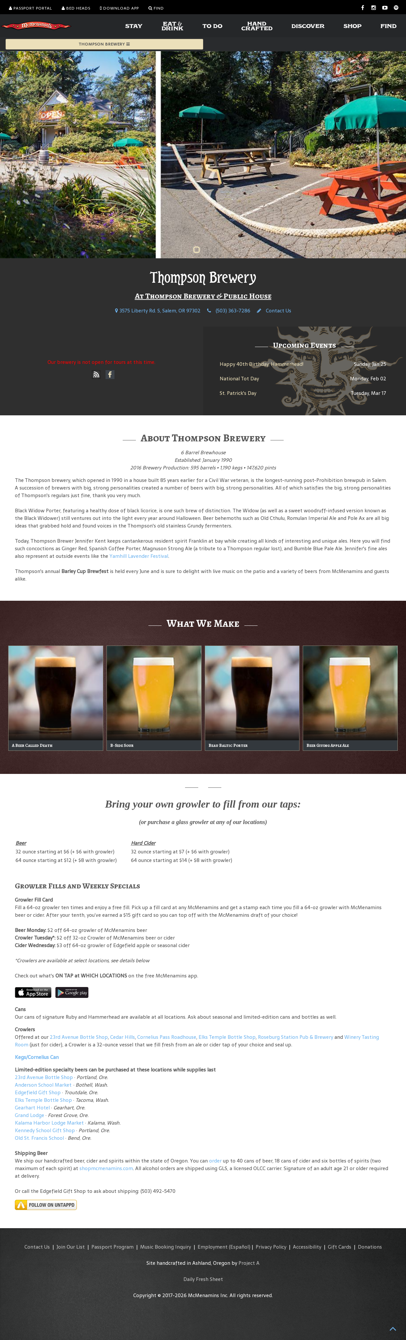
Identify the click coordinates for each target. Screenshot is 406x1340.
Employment (213, 1247)
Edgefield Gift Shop (38, 1092)
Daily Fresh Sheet (203, 1279)
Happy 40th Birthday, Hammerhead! (261, 364)
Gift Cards (339, 1247)
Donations (370, 1247)
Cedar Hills (122, 1037)
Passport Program (112, 1247)
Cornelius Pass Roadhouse (166, 1037)
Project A (249, 1263)
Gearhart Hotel (32, 1107)
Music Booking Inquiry (165, 1247)
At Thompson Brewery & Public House (203, 296)
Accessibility (307, 1247)
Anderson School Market (43, 1085)
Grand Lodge (29, 1115)
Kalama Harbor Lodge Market (50, 1123)
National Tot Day (239, 378)
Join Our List (70, 1247)
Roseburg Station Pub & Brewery (295, 1037)
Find (156, 8)
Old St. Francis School (39, 1138)
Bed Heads (76, 8)
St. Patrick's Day (238, 393)
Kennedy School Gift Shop (45, 1130)
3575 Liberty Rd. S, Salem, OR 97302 (158, 310)
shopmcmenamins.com (106, 1168)
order (215, 1161)
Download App (119, 8)
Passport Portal (30, 8)
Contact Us (274, 310)
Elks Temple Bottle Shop (227, 1037)
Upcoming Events (304, 345)
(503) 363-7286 (228, 310)
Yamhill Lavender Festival (138, 556)
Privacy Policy (271, 1247)
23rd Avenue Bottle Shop (79, 1037)
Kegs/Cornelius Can (37, 1057)
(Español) (239, 1247)
